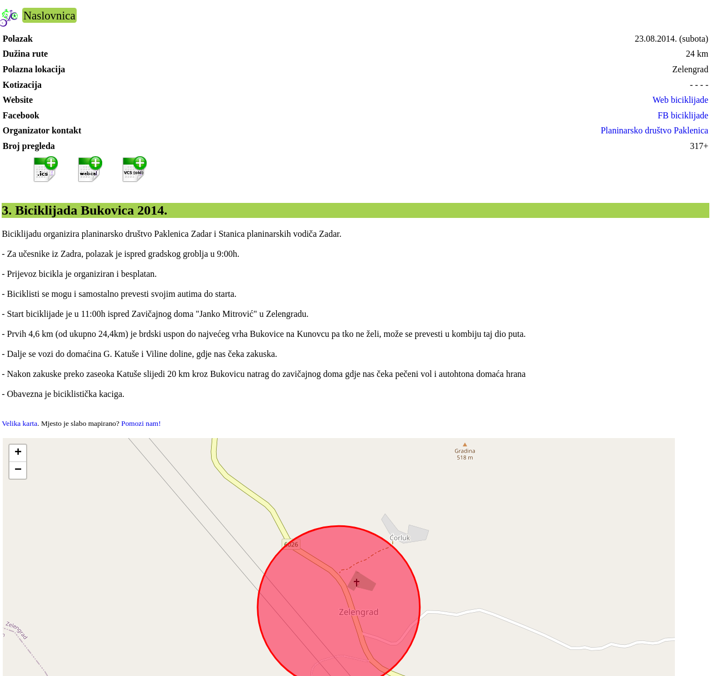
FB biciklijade (683, 115)
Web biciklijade (680, 100)
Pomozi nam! (141, 423)
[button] (17, 453)
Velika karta (19, 423)
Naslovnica (49, 15)
